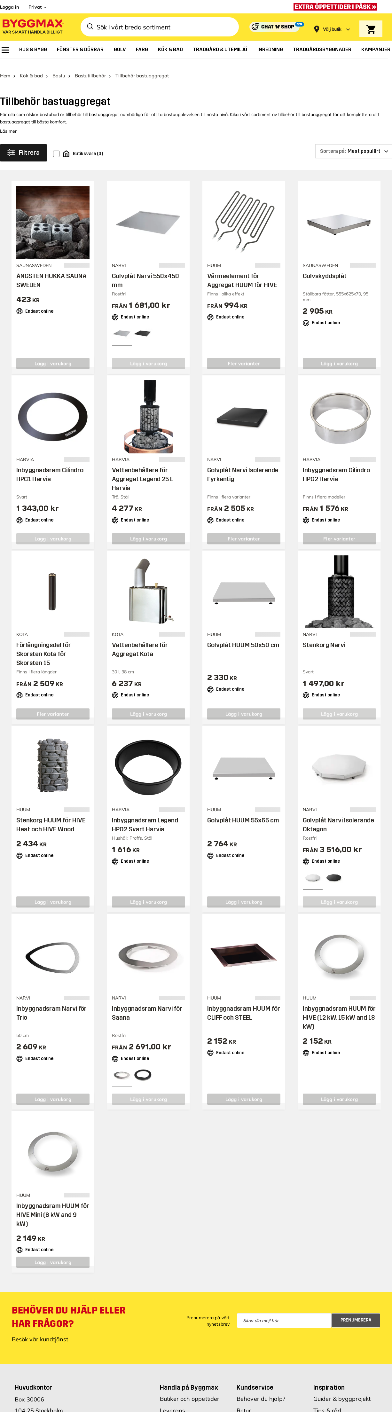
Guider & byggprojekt (342, 1390)
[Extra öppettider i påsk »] (337, 7)
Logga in (9, 7)
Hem (5, 67)
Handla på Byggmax (189, 1379)
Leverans (172, 1402)
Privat (35, 7)
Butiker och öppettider (189, 1390)
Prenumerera (356, 1311)
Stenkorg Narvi (324, 636)
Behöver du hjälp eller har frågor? (68, 1308)
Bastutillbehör (90, 67)
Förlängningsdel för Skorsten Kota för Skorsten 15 (43, 645)
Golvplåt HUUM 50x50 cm (243, 636)
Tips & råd (327, 1402)
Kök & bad (31, 67)
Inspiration (329, 1379)
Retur (244, 1402)
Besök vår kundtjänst (40, 1330)
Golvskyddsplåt (325, 267)
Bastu (58, 67)
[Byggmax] (32, 27)
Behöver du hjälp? (261, 1390)
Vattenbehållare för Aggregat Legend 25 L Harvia (142, 470)
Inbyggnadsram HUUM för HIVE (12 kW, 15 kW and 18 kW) (339, 1009)
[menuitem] (5, 50)
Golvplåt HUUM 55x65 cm (243, 812)
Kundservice (255, 1379)
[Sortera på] (353, 143)
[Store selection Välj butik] (332, 29)
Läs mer (8, 123)
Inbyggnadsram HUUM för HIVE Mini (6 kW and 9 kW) (52, 1206)
